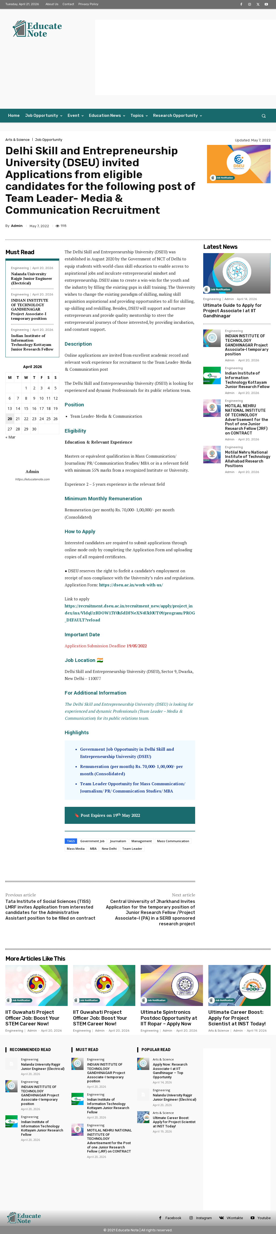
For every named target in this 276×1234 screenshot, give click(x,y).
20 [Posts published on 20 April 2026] (10, 418)
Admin (17, 225)
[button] (264, 116)
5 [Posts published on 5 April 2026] (55, 387)
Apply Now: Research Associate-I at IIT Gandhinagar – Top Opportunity (170, 1070)
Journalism (118, 841)
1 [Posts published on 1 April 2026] (26, 387)
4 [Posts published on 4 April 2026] (48, 387)
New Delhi (109, 849)
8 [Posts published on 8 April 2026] (26, 398)
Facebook (173, 1218)
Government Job (92, 841)
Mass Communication (173, 841)
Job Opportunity (48, 139)
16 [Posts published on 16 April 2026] (34, 408)
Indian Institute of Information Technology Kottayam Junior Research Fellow (32, 342)
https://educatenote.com (32, 479)
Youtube (264, 1218)
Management (142, 841)
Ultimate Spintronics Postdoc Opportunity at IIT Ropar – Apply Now (169, 1018)
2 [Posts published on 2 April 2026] (34, 387)
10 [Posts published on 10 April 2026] (41, 398)
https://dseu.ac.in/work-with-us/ (131, 584)
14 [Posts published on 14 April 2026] (18, 408)
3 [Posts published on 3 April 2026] (41, 387)
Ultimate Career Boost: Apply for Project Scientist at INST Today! (237, 1018)
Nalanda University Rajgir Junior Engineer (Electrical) (31, 278)
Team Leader (132, 849)
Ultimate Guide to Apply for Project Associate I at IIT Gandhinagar (232, 310)
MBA (93, 849)
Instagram (204, 1218)
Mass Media (76, 849)
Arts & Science (17, 139)
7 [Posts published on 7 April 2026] (18, 398)
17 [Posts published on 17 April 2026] (41, 408)
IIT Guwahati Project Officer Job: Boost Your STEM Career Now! (32, 1018)
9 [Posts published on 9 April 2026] (34, 398)
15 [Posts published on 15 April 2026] (26, 408)
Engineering (20, 268)
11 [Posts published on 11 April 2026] (48, 398)
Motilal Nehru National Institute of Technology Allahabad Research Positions (247, 459)
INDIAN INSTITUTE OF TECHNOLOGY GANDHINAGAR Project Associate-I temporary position (29, 309)
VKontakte (235, 1218)
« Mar (10, 437)
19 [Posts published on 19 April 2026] (55, 408)
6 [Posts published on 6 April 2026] (10, 398)
